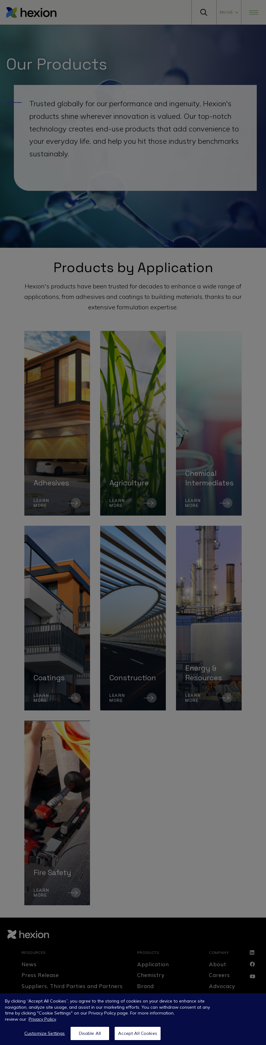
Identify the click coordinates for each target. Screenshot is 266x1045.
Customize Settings (44, 1033)
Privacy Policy (42, 1019)
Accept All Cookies (137, 1033)
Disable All (90, 1033)
